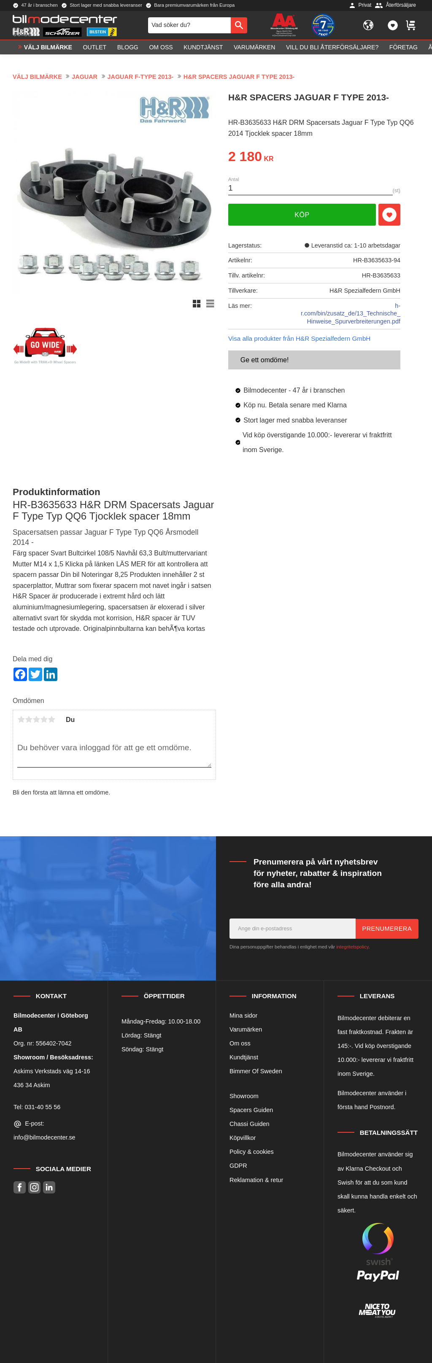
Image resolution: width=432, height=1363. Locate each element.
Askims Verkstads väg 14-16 (52, 1071)
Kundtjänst (244, 1057)
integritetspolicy (352, 946)
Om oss (240, 1043)
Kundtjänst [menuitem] (203, 49)
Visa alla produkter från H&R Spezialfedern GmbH (299, 338)
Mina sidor (243, 1015)
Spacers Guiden (251, 1110)
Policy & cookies (252, 1151)
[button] (393, 26)
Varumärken (246, 1029)
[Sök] (239, 26)
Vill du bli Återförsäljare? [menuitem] (332, 49)
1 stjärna (21, 719)
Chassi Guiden (249, 1124)
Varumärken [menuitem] (254, 49)
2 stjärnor (28, 719)
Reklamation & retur (256, 1180)
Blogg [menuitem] (127, 49)
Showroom (244, 1096)
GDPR (238, 1165)
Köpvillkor (243, 1137)
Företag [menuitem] (403, 49)
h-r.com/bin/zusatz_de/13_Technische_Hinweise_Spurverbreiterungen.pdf (350, 313)
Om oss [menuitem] (161, 49)
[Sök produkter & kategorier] (189, 26)
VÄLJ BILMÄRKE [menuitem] (48, 49)
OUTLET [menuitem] (95, 49)
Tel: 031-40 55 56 (37, 1107)
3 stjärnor (36, 719)
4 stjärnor (44, 719)
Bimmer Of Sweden (256, 1071)
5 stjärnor (51, 719)
